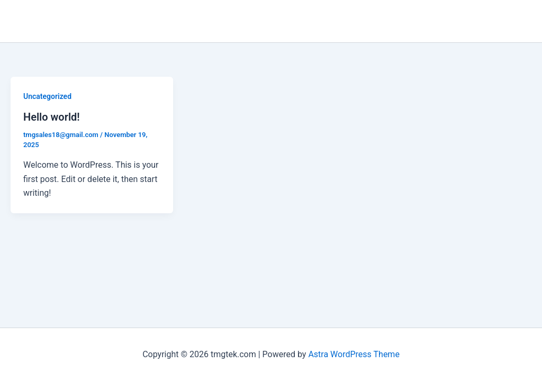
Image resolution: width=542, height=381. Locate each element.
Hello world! (51, 117)
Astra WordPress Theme (353, 354)
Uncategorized (47, 96)
